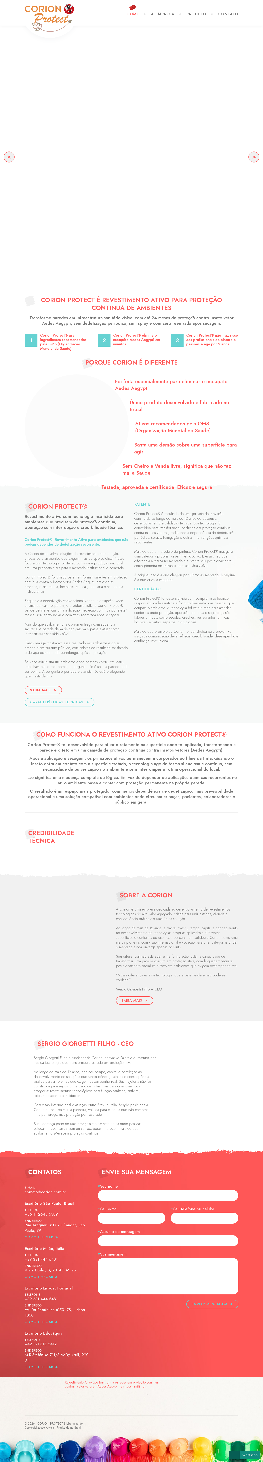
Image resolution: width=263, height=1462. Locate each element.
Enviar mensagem (212, 1304)
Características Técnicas (59, 702)
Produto (196, 14)
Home (133, 14)
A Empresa (163, 14)
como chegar (39, 1237)
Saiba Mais (43, 690)
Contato (228, 14)
